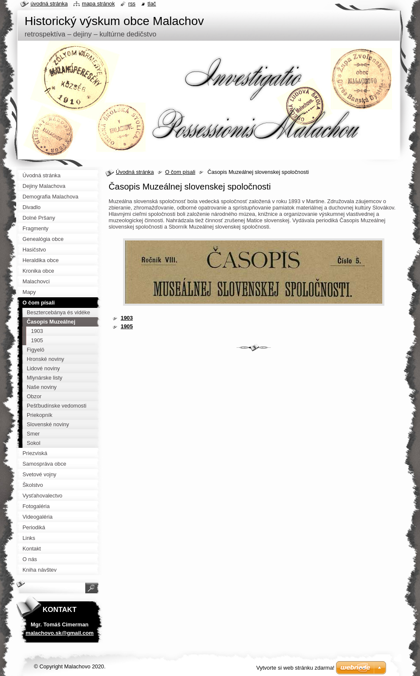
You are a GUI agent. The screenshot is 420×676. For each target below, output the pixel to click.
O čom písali (180, 172)
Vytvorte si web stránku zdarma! (295, 668)
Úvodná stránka (135, 172)
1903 (127, 318)
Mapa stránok (98, 3)
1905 (127, 326)
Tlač (152, 3)
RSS (131, 3)
